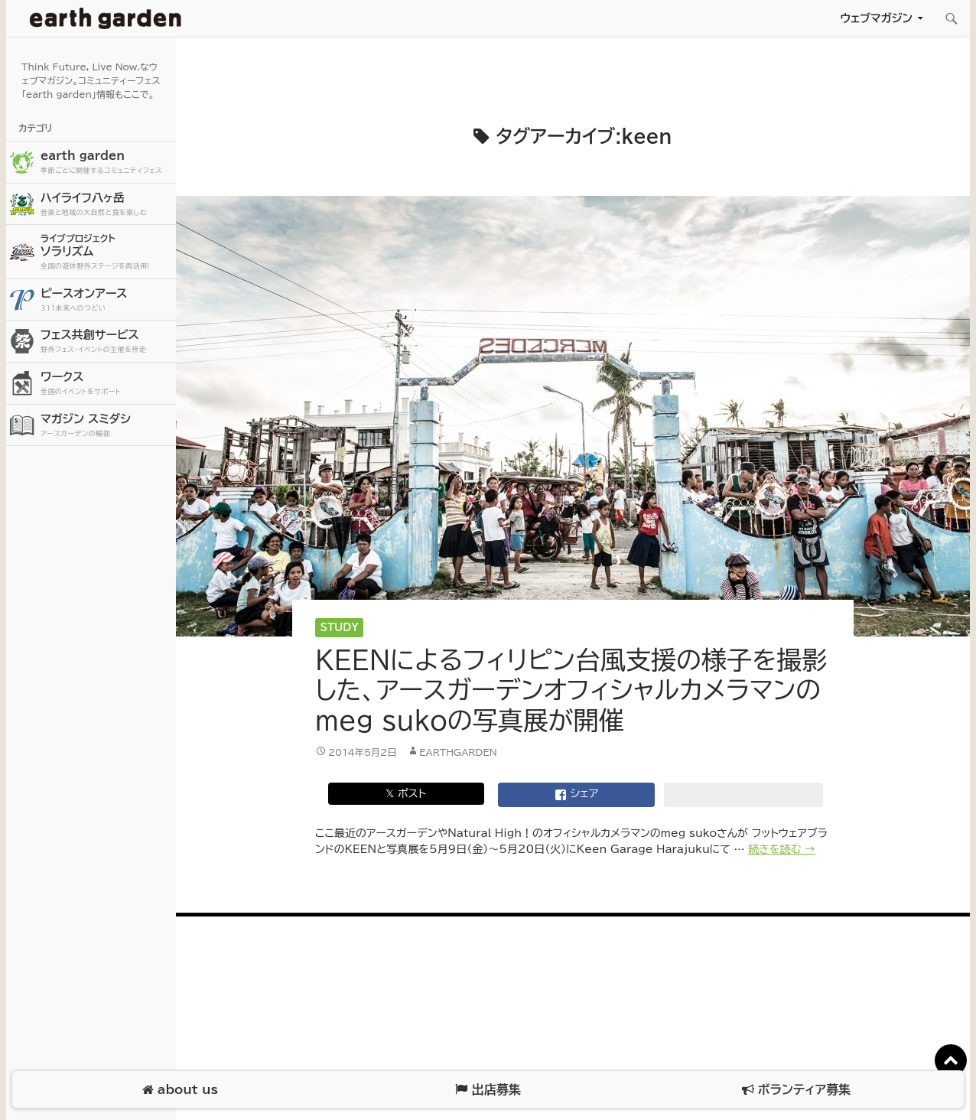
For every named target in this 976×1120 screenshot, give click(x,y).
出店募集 (487, 1089)
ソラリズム (106, 251)
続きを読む (781, 849)
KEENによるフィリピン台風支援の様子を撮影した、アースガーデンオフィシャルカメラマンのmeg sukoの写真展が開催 (571, 690)
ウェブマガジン (876, 18)
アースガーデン (105, 18)
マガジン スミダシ (106, 425)
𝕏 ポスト (406, 793)
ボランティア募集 (796, 1089)
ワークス (106, 383)
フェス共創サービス (106, 341)
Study (339, 628)
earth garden (106, 162)
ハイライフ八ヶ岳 (106, 204)
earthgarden (458, 752)
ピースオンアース (106, 300)
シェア (577, 795)
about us (180, 1089)
